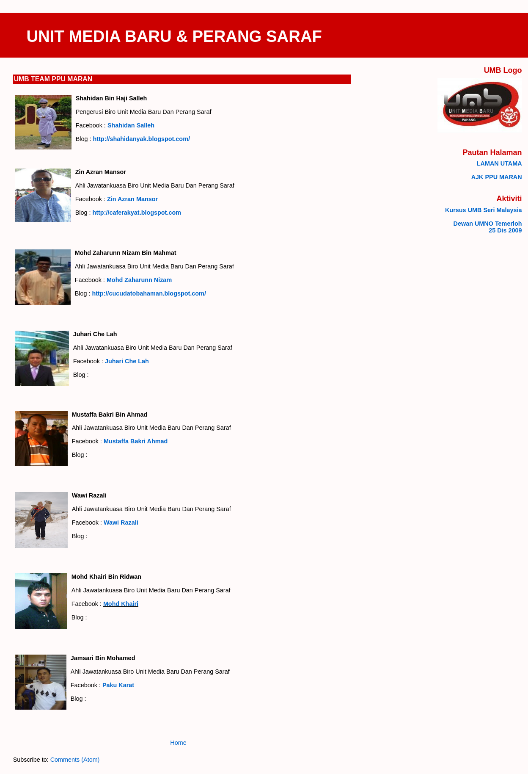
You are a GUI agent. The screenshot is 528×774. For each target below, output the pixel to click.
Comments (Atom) (75, 759)
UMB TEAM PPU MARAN (53, 79)
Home (178, 742)
